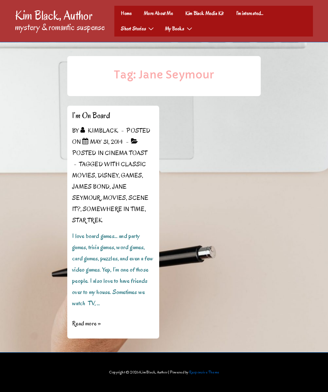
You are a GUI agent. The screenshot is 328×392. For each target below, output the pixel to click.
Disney (108, 175)
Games (131, 175)
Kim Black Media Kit (204, 13)
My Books (179, 28)
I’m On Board (91, 115)
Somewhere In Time (113, 209)
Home (126, 13)
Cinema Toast (126, 153)
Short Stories (138, 28)
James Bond (91, 187)
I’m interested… (250, 13)
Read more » (86, 323)
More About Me (158, 13)
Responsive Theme (204, 372)
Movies (114, 198)
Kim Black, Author (54, 15)
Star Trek (87, 220)
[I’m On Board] (106, 142)
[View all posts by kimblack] (99, 131)
